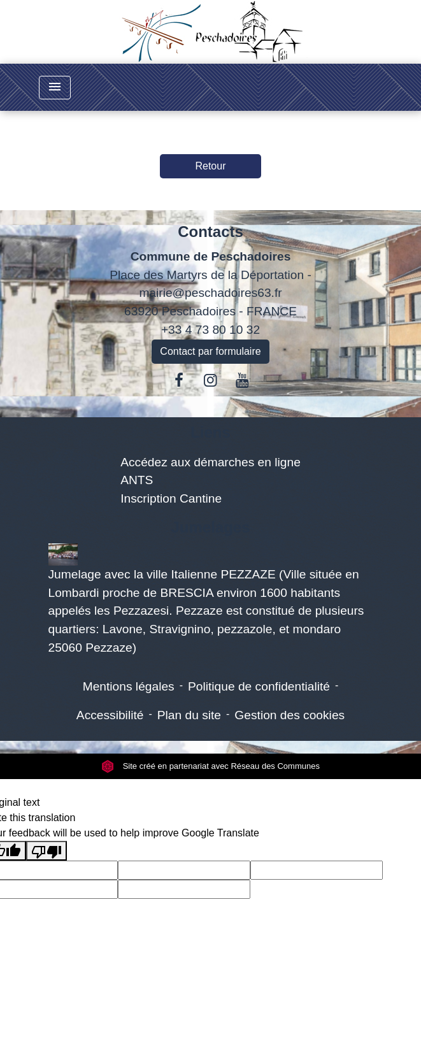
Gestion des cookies (289, 715)
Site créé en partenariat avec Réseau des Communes (210, 766)
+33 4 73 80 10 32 (210, 329)
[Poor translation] (46, 851)
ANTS (136, 480)
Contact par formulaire (210, 351)
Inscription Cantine (171, 498)
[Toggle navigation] (55, 87)
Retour (210, 166)
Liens (210, 432)
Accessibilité (110, 715)
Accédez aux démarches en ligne (210, 462)
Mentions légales (129, 686)
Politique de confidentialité (259, 686)
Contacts (210, 231)
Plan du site (189, 715)
